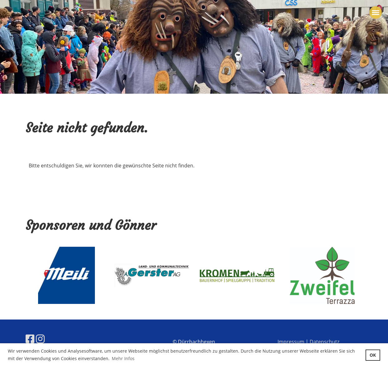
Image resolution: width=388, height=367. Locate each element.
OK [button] (373, 355)
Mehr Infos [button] (123, 358)
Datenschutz (324, 341)
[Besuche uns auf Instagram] (40, 338)
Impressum (290, 341)
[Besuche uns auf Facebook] (30, 338)
